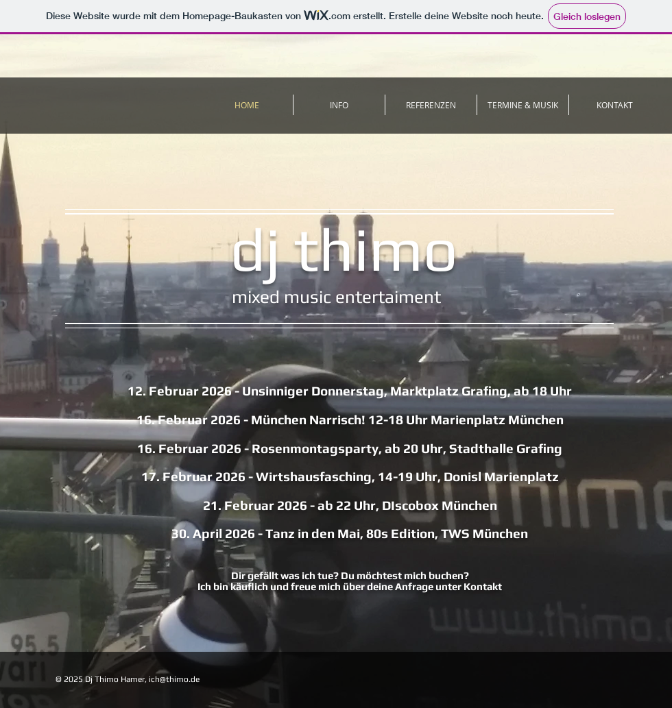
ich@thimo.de (174, 679)
